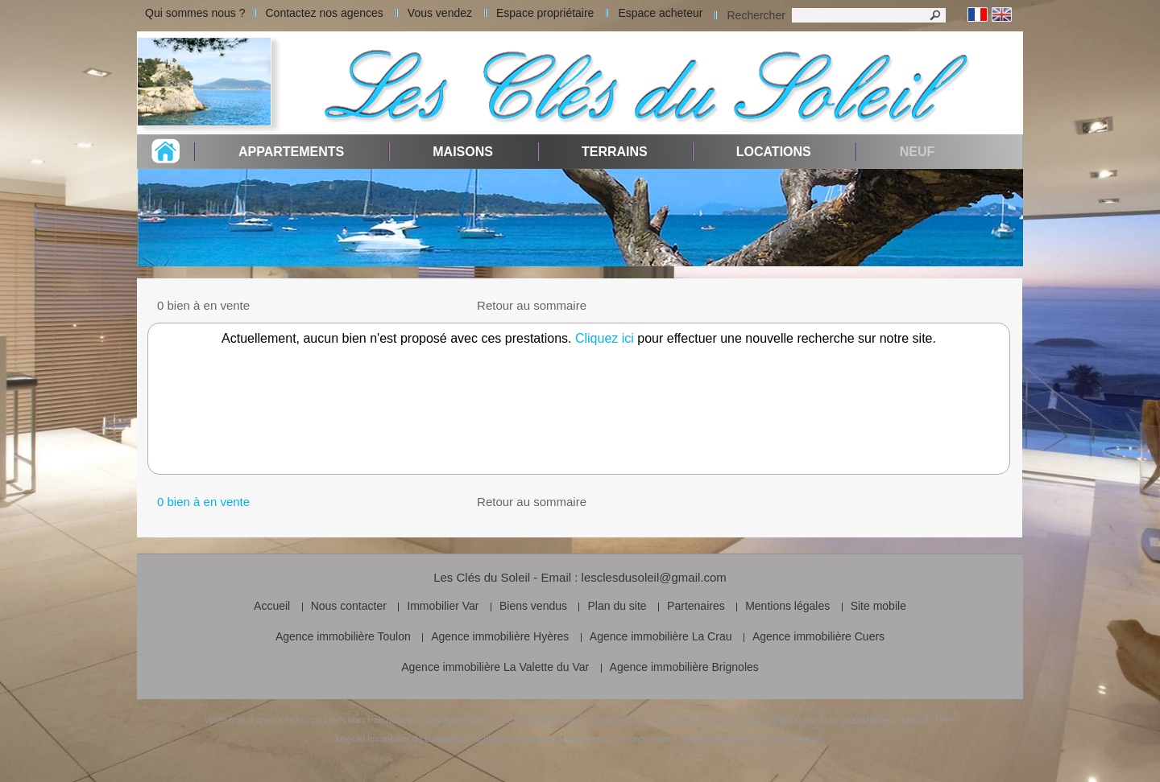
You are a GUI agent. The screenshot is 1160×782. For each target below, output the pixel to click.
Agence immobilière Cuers (818, 636)
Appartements (291, 151)
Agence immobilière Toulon (343, 636)
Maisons (463, 151)
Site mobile (878, 605)
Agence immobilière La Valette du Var (495, 667)
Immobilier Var (442, 605)
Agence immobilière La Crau (661, 636)
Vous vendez (440, 12)
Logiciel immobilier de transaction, (403, 738)
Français (977, 15)
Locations (773, 151)
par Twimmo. (798, 738)
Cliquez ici (604, 338)
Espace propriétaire (545, 12)
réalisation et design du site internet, (544, 738)
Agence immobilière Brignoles (684, 667)
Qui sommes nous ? (195, 12)
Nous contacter (349, 605)
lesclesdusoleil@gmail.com (654, 577)
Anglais (1002, 15)
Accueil (272, 605)
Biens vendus (533, 605)
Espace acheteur (660, 12)
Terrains (615, 151)
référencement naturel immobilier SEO (694, 738)
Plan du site (616, 605)
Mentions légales (787, 605)
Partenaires (696, 605)
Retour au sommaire (531, 305)
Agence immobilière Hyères (500, 636)
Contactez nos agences (324, 12)
